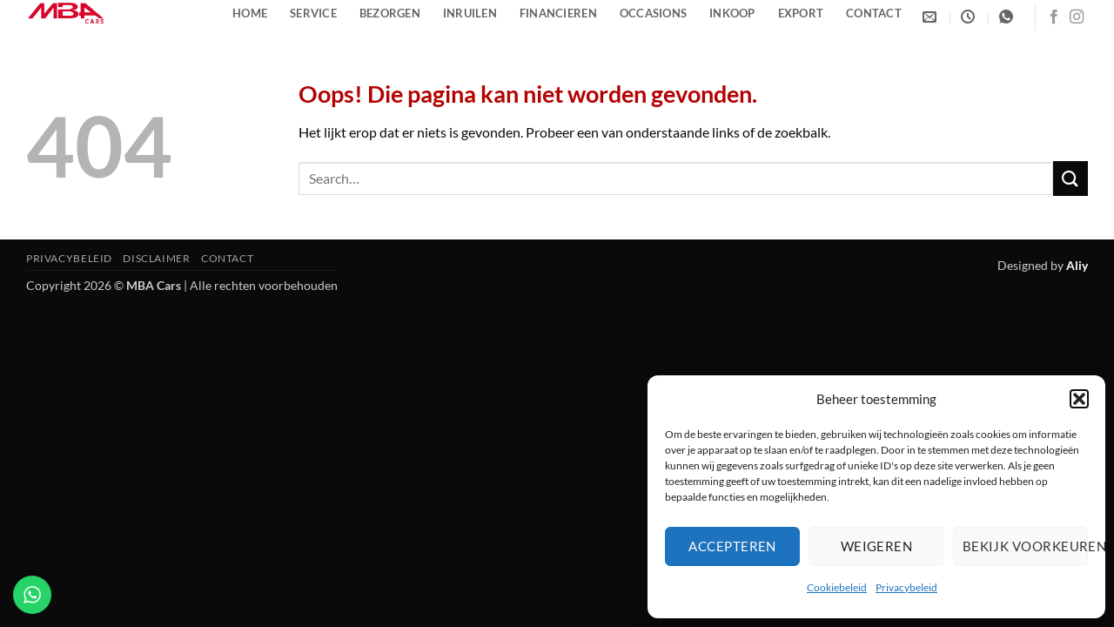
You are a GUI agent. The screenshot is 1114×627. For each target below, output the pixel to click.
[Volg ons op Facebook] (1054, 17)
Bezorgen (389, 13)
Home (249, 13)
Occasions (653, 13)
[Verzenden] (1070, 178)
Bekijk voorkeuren (1025, 546)
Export (801, 13)
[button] (1079, 399)
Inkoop (732, 13)
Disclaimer (156, 258)
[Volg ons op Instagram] (1077, 17)
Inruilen (470, 13)
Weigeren (877, 546)
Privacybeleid (906, 587)
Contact (874, 13)
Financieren (558, 13)
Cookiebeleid (837, 587)
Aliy (1077, 265)
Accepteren (732, 546)
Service (313, 13)
